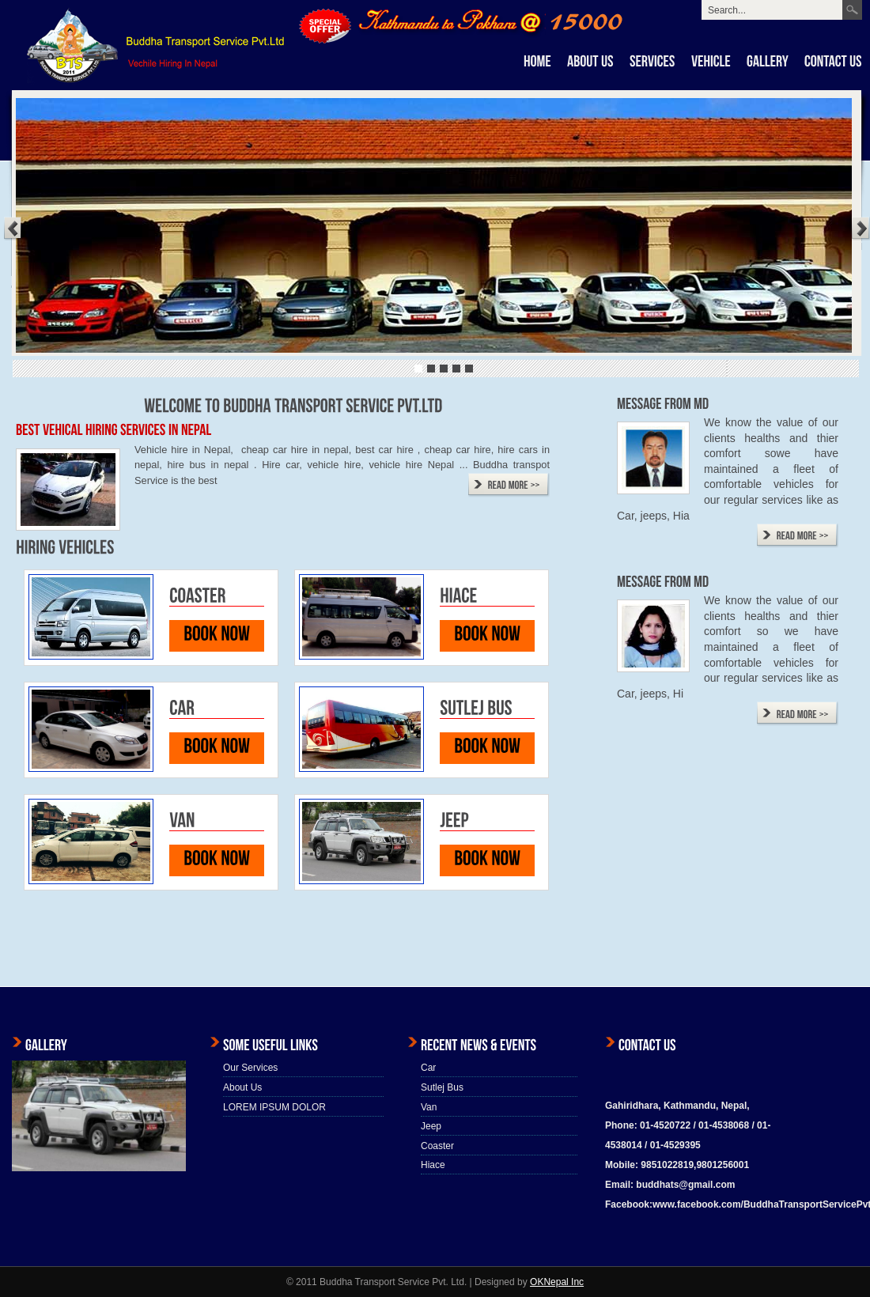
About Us (242, 1087)
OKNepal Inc (557, 1282)
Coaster (437, 1145)
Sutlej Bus (442, 1087)
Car (428, 1067)
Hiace (433, 1164)
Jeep (431, 1126)
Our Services (250, 1067)
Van (429, 1107)
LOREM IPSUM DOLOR (274, 1107)
